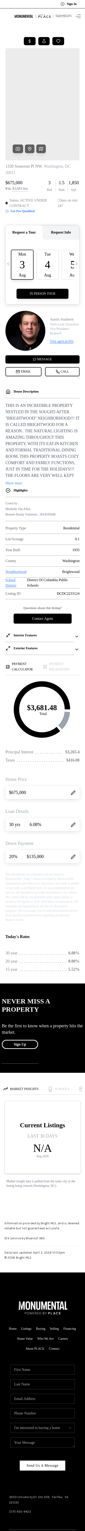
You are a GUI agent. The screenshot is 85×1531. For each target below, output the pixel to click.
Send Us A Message (42, 1417)
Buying (40, 1280)
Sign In (69, 4)
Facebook (16, 1472)
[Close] (77, 1485)
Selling (54, 1280)
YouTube (51, 1472)
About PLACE (35, 1300)
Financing (69, 1280)
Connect (54, 1300)
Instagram (34, 1472)
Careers (63, 1290)
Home (13, 1280)
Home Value (25, 1290)
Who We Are (45, 1290)
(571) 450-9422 (20, 1463)
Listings (26, 1280)
